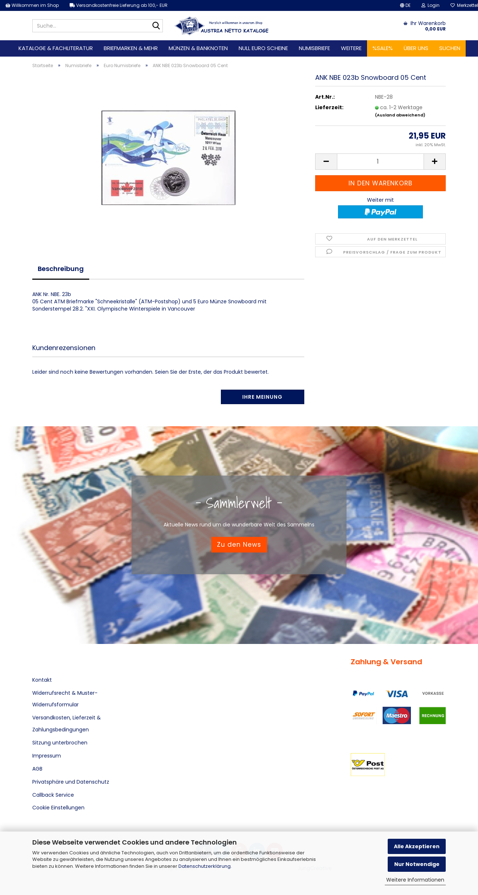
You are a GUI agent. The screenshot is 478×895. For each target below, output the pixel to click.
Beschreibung (61, 268)
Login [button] (430, 5)
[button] (405, 5)
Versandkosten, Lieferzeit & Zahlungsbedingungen (66, 723)
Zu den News (239, 544)
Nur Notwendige (417, 864)
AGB (37, 768)
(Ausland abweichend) (400, 115)
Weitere (351, 48)
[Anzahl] (380, 161)
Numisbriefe (314, 48)
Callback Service (53, 794)
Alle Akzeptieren (417, 846)
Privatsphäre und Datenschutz (70, 781)
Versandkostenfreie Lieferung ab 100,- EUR (119, 5)
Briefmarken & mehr (131, 48)
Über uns (416, 48)
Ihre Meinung (262, 397)
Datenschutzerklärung (204, 866)
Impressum (46, 755)
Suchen (449, 48)
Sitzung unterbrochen (59, 742)
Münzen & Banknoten (198, 48)
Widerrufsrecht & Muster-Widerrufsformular (65, 698)
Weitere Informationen (415, 879)
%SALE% (382, 48)
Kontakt (42, 679)
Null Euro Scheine (263, 48)
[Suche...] (156, 26)
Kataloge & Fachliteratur (55, 48)
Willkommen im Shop (32, 5)
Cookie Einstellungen (58, 807)
